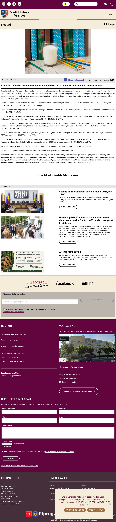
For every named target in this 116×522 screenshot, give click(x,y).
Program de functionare (68, 378)
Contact (3, 483)
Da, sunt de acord (75, 510)
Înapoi (109, 24)
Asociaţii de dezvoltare (9, 493)
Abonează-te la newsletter (99, 80)
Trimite (10, 458)
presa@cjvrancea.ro (16, 361)
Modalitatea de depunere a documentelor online (19, 466)
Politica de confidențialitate (10, 504)
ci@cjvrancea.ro (15, 376)
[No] (110, 504)
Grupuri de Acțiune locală (9, 496)
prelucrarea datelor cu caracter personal (59, 452)
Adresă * (62, 408)
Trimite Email (105, 4)
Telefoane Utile (6, 499)
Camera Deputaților (88, 488)
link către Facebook (65, 283)
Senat (84, 485)
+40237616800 (14, 340)
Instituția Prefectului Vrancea (59, 488)
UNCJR (52, 485)
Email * (62, 417)
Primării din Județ (7, 491)
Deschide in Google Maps (71, 367)
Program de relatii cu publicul (70, 375)
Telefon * (5, 417)
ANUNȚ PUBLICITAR (70, 252)
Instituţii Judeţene (7, 488)
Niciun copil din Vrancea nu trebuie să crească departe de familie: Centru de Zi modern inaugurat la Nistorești (86, 220)
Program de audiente (70, 382)
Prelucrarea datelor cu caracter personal (78, 391)
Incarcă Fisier (7, 441)
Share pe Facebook (76, 80)
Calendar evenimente (8, 486)
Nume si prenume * (9, 408)
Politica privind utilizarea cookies (12, 501)
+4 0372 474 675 (15, 358)
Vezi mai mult (96, 510)
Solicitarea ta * (7, 425)
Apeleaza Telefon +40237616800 (112, 4)
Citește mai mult (68, 207)
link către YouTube (87, 283)
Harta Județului (55, 499)
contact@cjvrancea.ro (17, 346)
